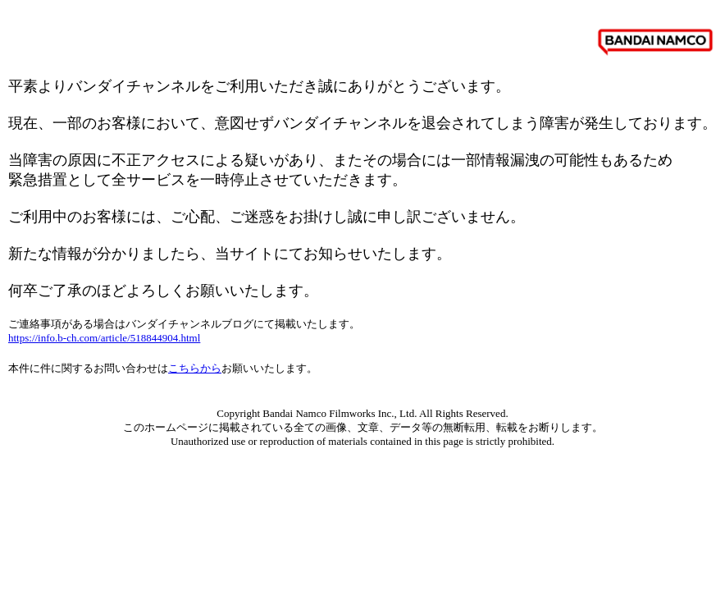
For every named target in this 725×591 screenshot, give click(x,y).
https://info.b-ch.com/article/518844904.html (104, 338)
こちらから (194, 368)
